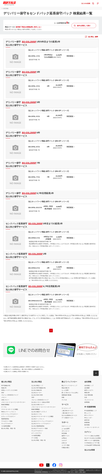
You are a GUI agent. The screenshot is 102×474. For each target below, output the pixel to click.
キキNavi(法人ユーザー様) (91, 443)
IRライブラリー (88, 416)
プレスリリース (88, 400)
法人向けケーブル (36, 414)
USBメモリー (5, 400)
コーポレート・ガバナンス (91, 428)
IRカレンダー (88, 418)
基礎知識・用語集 (66, 395)
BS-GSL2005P (29, 41)
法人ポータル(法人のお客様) (92, 438)
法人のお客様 (89, 450)
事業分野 (87, 393)
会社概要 (87, 388)
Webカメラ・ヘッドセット (8, 412)
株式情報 (87, 425)
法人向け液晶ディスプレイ (39, 412)
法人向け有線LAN (36, 391)
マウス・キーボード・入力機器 (9, 410)
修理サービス (65, 436)
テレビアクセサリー (7, 424)
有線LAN (3, 388)
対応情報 (64, 434)
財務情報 (87, 423)
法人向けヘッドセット (37, 419)
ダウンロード (65, 431)
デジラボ (64, 400)
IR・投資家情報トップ (90, 411)
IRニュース (87, 413)
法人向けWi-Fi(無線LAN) (38, 388)
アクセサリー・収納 (6, 421)
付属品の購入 (65, 448)
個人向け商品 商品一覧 (8, 429)
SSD (2, 393)
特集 (63, 398)
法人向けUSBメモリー (37, 405)
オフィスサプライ (36, 433)
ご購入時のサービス (67, 411)
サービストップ (66, 408)
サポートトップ (66, 426)
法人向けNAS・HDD (37, 395)
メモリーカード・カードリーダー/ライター (13, 402)
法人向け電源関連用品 (37, 426)
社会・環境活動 (88, 395)
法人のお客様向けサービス (69, 416)
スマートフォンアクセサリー (9, 414)
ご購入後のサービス (67, 413)
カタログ (64, 441)
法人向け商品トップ (37, 386)
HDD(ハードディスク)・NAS (9, 391)
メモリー (3, 398)
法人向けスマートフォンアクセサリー (42, 421)
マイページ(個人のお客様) (91, 436)
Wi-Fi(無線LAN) (5, 386)
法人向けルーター (36, 393)
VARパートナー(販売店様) (91, 441)
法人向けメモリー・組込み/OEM (40, 402)
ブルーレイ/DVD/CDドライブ (9, 395)
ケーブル (3, 407)
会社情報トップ (88, 386)
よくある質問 (65, 429)
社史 (85, 398)
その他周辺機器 (5, 426)
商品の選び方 (65, 388)
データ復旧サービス (67, 418)
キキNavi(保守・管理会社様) (92, 446)
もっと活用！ (65, 391)
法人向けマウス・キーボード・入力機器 (42, 417)
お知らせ (64, 443)
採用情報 (87, 402)
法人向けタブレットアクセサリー (41, 424)
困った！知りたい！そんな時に (70, 393)
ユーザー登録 (65, 446)
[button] (96, 373)
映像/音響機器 (5, 405)
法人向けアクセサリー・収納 (39, 429)
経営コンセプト (88, 391)
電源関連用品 (5, 419)
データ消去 (34, 438)
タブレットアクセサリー (8, 417)
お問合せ (64, 438)
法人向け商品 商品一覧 (38, 441)
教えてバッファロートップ (69, 386)
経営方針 (87, 420)
